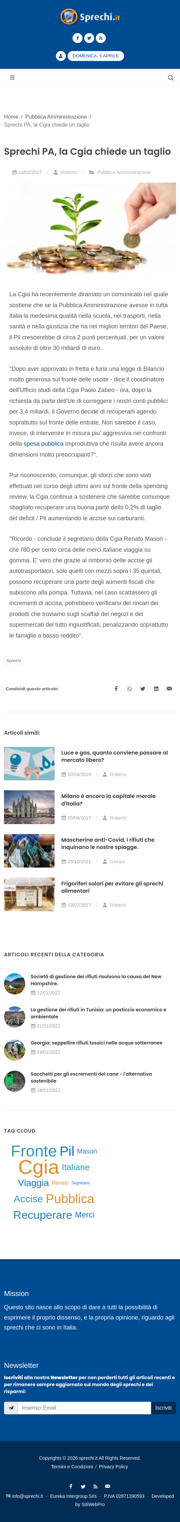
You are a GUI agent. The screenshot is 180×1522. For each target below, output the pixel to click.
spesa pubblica (44, 443)
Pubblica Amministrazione (56, 117)
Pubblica (70, 1199)
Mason (87, 1151)
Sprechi (13, 660)
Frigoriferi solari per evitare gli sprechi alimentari (112, 887)
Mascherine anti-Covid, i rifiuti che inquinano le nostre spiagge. (107, 843)
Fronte (34, 1151)
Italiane (76, 1167)
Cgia (38, 1167)
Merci (84, 1214)
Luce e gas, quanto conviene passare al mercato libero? (114, 756)
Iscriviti (163, 1408)
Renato (60, 1183)
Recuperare (43, 1215)
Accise (28, 1198)
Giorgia (113, 861)
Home (11, 117)
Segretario (81, 1183)
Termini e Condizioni (72, 1466)
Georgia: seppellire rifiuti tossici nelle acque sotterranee (96, 1043)
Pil (67, 1151)
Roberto (65, 172)
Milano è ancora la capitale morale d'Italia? (108, 799)
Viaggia (33, 1183)
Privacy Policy (113, 1466)
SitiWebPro (93, 1504)
